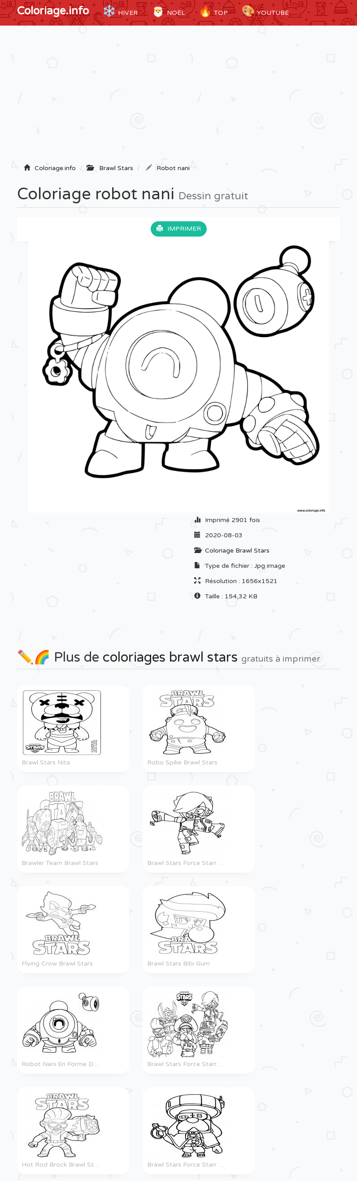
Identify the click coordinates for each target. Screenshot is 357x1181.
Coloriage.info (53, 11)
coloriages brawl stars (170, 657)
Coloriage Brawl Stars (237, 550)
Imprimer (179, 229)
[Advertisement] (178, 97)
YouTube (265, 11)
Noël (168, 11)
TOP (213, 11)
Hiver (120, 11)
